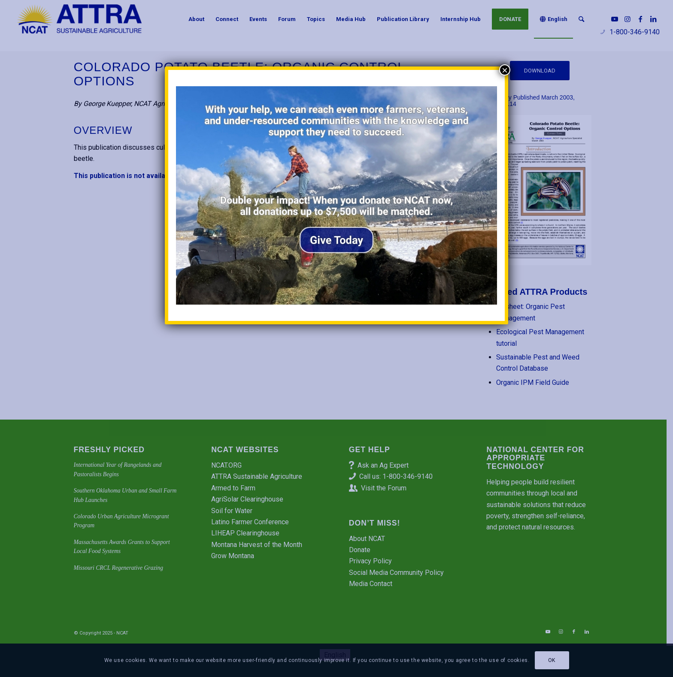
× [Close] (505, 70)
